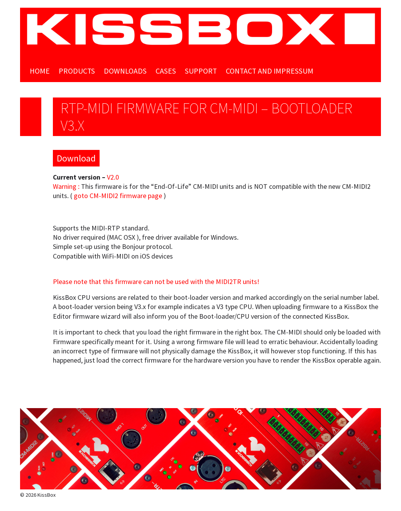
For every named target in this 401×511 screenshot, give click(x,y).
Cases (166, 71)
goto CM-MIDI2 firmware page (118, 195)
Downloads (125, 71)
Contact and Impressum (269, 71)
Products (77, 71)
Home (40, 71)
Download (76, 158)
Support (201, 71)
